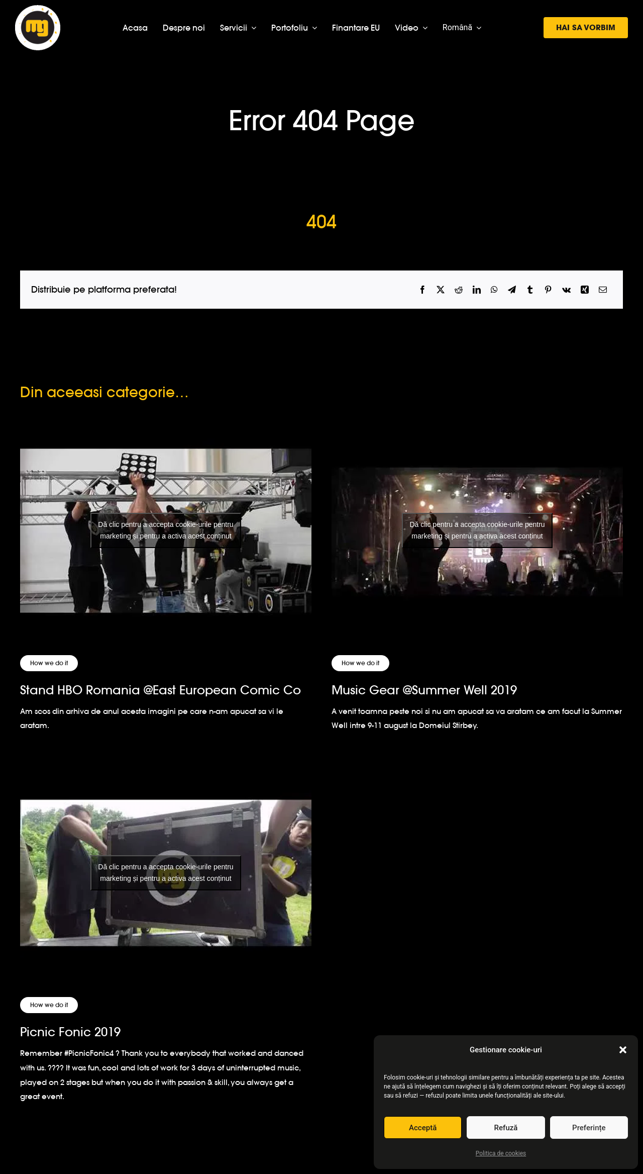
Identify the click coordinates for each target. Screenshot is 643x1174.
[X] (441, 290)
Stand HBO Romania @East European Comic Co (160, 690)
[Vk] (566, 290)
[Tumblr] (530, 290)
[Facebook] (422, 290)
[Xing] (585, 290)
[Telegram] (512, 290)
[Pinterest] (548, 290)
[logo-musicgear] (37, 9)
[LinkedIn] (477, 290)
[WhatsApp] (494, 290)
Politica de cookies (501, 1153)
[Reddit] (459, 290)
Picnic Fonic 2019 (70, 1032)
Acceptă (423, 1127)
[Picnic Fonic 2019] (165, 872)
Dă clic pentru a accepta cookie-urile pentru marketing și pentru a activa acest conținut (165, 530)
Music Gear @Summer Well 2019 (424, 690)
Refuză (506, 1127)
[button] (623, 1050)
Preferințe (588, 1127)
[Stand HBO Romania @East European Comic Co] (165, 530)
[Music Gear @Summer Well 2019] (477, 530)
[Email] (603, 290)
